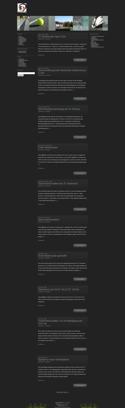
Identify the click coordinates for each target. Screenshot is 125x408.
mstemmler (41, 39)
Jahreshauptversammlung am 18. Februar (59, 109)
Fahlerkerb (21, 59)
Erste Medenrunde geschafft (52, 255)
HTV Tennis (22, 62)
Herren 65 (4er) (22, 52)
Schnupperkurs (22, 38)
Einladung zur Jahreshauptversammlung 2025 (97, 40)
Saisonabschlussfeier (48, 219)
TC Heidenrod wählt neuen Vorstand (97, 37)
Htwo (66, 405)
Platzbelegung (22, 41)
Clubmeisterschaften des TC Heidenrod (57, 183)
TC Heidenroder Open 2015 (52, 36)
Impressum (21, 44)
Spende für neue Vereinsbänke (53, 359)
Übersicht (47, 39)
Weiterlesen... (41, 55)
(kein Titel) (93, 42)
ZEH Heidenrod (22, 66)
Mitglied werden (22, 39)
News (20, 36)
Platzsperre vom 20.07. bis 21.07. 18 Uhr (58, 289)
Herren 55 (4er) (22, 51)
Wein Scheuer (22, 65)
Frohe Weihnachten (48, 147)
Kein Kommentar (80, 60)
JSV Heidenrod (22, 63)
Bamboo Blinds (66, 407)
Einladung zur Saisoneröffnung (95, 44)
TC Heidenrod (66, 402)
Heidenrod (21, 61)
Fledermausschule (23, 60)
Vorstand (21, 42)
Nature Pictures (58, 407)
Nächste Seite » (62, 392)
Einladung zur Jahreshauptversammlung (97, 46)
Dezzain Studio (65, 404)
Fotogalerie (21, 37)
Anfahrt (20, 43)
